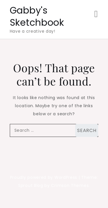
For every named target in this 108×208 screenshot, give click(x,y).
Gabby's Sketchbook (37, 16)
